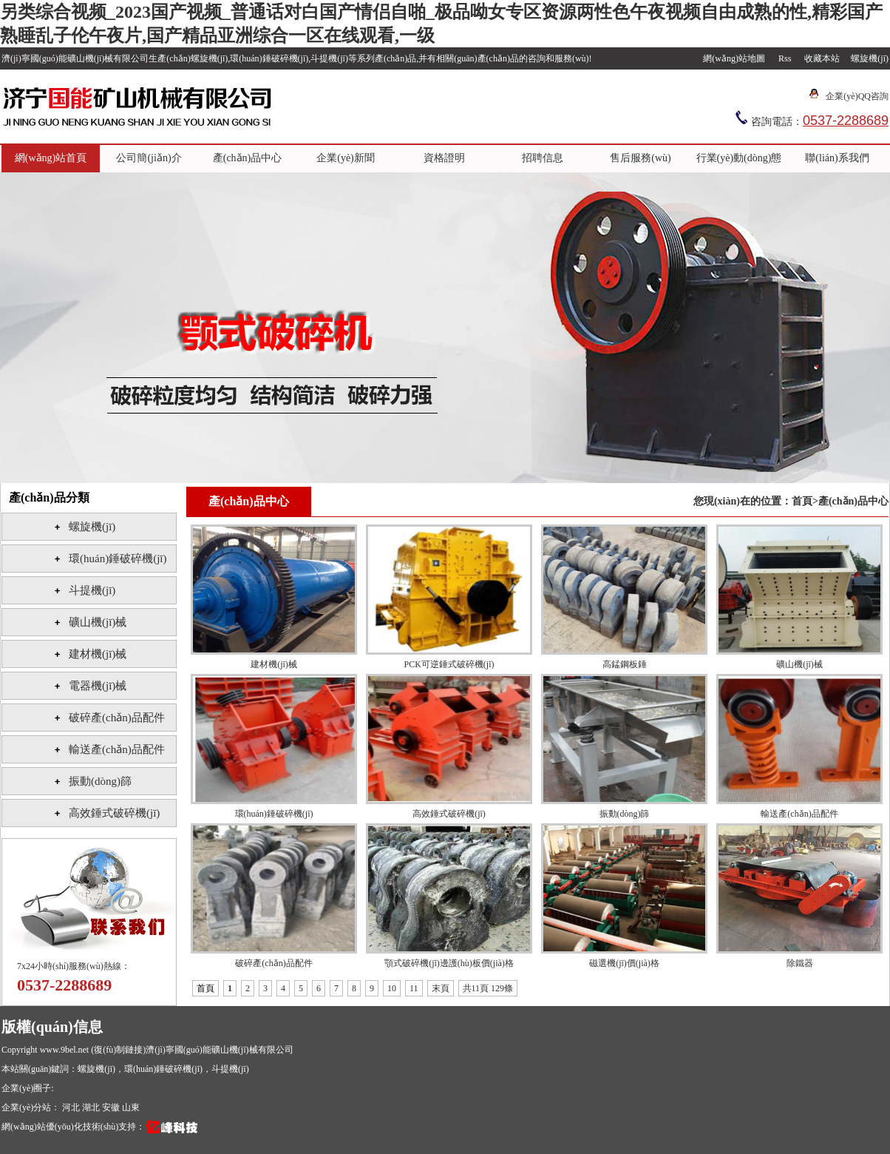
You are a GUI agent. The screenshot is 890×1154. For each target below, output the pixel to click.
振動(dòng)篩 (100, 781)
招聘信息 (542, 157)
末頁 (440, 988)
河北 (72, 1107)
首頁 (802, 501)
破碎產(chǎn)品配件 (117, 717)
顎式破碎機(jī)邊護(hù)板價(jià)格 (449, 963)
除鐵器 (800, 963)
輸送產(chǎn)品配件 (117, 749)
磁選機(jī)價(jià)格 (624, 963)
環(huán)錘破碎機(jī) (117, 558)
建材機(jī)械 (97, 654)
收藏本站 (822, 58)
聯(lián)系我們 (837, 157)
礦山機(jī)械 (97, 622)
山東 (131, 1107)
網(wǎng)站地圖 (734, 58)
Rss (784, 58)
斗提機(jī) (92, 590)
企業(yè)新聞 (345, 157)
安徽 (112, 1107)
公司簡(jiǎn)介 (148, 157)
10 (391, 988)
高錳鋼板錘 (624, 664)
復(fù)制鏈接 (118, 1050)
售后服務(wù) (640, 157)
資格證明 (444, 157)
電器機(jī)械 (97, 686)
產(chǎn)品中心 (247, 157)
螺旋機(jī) (870, 58)
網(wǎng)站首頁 (50, 157)
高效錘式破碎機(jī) (114, 813)
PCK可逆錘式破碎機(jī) (449, 664)
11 (414, 988)
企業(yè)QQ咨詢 (857, 96)
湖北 (92, 1107)
